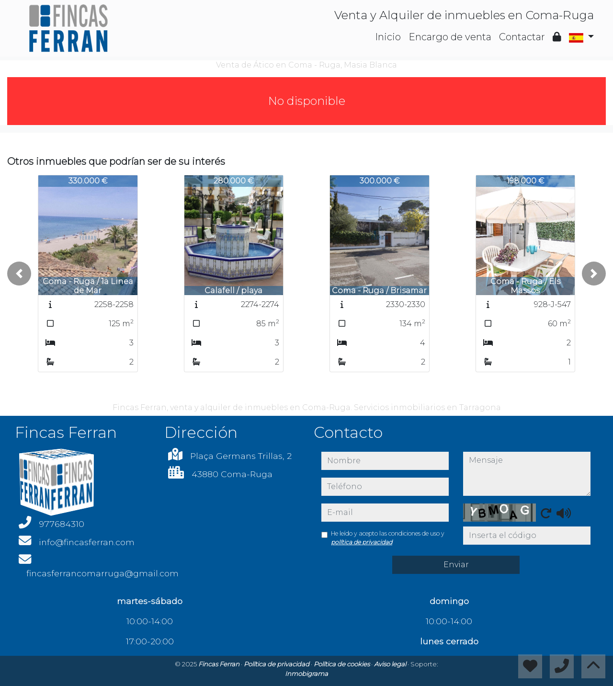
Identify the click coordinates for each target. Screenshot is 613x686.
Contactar (522, 37)
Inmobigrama (306, 673)
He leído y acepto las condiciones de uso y (387, 538)
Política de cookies (342, 664)
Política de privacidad (277, 664)
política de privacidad (361, 542)
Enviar (456, 564)
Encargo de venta (450, 37)
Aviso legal (391, 664)
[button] (19, 274)
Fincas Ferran (219, 664)
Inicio (388, 37)
